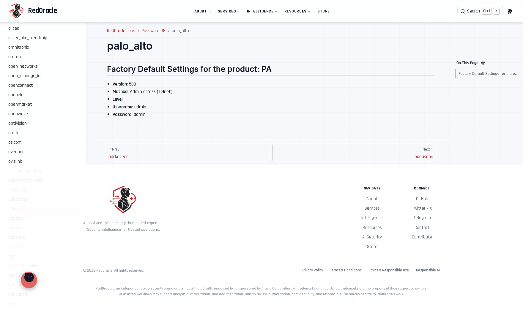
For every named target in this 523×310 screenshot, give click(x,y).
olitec (13, 28)
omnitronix (18, 47)
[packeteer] (188, 152)
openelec (16, 95)
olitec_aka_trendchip (27, 38)
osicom (15, 142)
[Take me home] (32, 11)
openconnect (20, 85)
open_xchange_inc (25, 76)
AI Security (372, 237)
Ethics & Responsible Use (389, 270)
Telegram (422, 218)
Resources (296, 12)
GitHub (422, 199)
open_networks (23, 66)
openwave (18, 114)
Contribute (422, 237)
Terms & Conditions (346, 270)
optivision (17, 123)
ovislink (15, 161)
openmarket (20, 104)
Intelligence (261, 12)
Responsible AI (428, 270)
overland (16, 152)
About (202, 12)
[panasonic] (354, 152)
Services (228, 12)
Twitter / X (422, 208)
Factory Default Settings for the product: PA (488, 73)
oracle (14, 133)
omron (14, 57)
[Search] (480, 11)
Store (323, 11)
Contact (422, 227)
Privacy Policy (312, 270)
